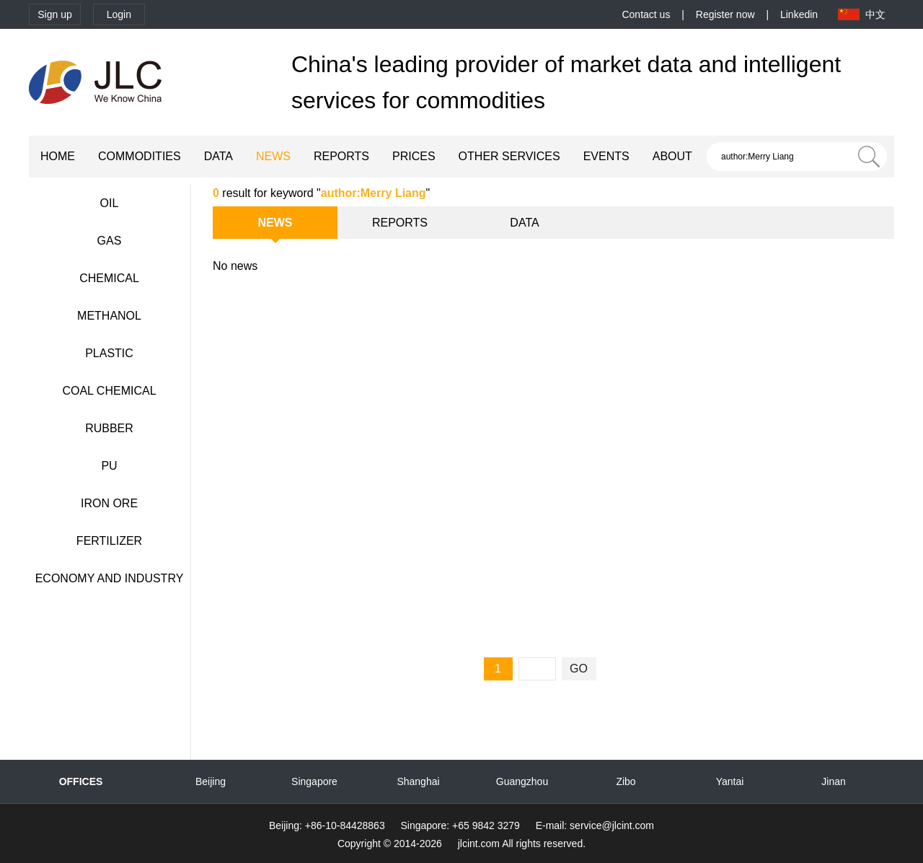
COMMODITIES (139, 156)
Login (119, 14)
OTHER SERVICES (509, 156)
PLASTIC (109, 353)
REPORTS (341, 156)
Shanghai (418, 781)
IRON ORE (109, 503)
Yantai (730, 781)
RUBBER (109, 428)
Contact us (646, 14)
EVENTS (606, 156)
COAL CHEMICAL (109, 391)
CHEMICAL (109, 278)
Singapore (314, 781)
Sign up (54, 14)
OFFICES (81, 781)
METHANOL (109, 316)
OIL (109, 203)
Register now (725, 14)
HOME (57, 156)
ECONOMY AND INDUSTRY (109, 578)
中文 (875, 14)
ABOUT (672, 156)
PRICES (414, 156)
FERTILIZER (109, 541)
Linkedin (799, 14)
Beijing (210, 781)
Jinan (833, 781)
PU (109, 466)
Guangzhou (522, 781)
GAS (109, 241)
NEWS (273, 156)
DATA (218, 156)
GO (579, 668)
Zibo (625, 781)
